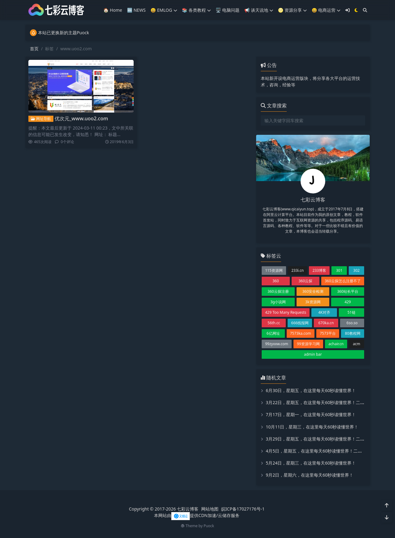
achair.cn (335, 343)
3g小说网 (278, 301)
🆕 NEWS (136, 10)
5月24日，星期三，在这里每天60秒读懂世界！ (311, 463)
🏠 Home (112, 10)
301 (339, 270)
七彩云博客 (187, 509)
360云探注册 (278, 291)
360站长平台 (347, 291)
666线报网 (300, 322)
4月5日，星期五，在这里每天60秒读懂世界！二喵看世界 (320, 451)
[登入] (347, 10)
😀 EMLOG (164, 10)
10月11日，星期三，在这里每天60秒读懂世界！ (312, 427)
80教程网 (352, 333)
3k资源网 (312, 301)
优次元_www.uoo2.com (81, 118)
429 (347, 301)
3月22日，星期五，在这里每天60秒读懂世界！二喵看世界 (321, 402)
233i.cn (297, 270)
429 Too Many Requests (285, 312)
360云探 (305, 280)
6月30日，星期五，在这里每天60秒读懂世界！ (311, 390)
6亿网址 (273, 333)
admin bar (313, 354)
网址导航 (41, 118)
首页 (34, 49)
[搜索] (365, 10)
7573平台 (327, 333)
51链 (351, 312)
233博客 (319, 270)
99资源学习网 (308, 343)
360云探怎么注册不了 (343, 280)
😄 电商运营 (326, 10)
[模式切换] (356, 10)
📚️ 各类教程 (196, 10)
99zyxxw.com (276, 343)
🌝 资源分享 (292, 10)
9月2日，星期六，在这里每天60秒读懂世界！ (309, 475)
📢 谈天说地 (258, 10)
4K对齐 (324, 312)
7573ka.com (300, 333)
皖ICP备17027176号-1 (243, 509)
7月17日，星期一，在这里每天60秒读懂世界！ (311, 414)
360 (275, 280)
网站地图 (209, 509)
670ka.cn (326, 322)
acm (356, 343)
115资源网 (274, 270)
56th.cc (274, 322)
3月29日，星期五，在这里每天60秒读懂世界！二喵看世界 (321, 439)
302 (356, 270)
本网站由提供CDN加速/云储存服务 (196, 515)
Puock (209, 525)
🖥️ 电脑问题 (227, 10)
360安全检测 (313, 291)
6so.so (352, 322)
